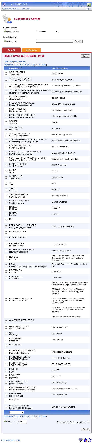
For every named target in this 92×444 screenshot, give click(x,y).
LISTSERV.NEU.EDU (10, 440)
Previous (8, 65)
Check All (8, 61)
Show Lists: (11, 41)
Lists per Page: (12, 422)
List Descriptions (60, 68)
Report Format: (12, 32)
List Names (14, 68)
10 (39, 65)
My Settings (31, 50)
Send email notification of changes (71, 422)
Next (44, 65)
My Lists (11, 50)
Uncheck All (19, 61)
